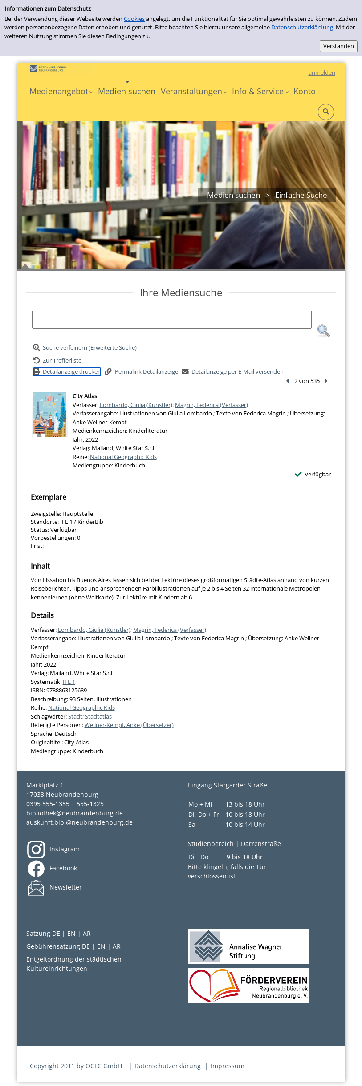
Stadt (75, 716)
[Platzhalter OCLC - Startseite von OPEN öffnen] (59, 68)
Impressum (227, 1066)
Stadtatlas (98, 716)
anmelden (322, 72)
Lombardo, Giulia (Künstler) (136, 405)
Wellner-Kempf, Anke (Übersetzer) (129, 725)
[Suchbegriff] (172, 320)
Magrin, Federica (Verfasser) (211, 405)
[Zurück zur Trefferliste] (57, 360)
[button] (61, 91)
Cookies (134, 19)
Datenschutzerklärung (167, 1066)
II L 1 (69, 682)
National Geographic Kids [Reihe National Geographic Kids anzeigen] (123, 457)
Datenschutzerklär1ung (302, 27)
